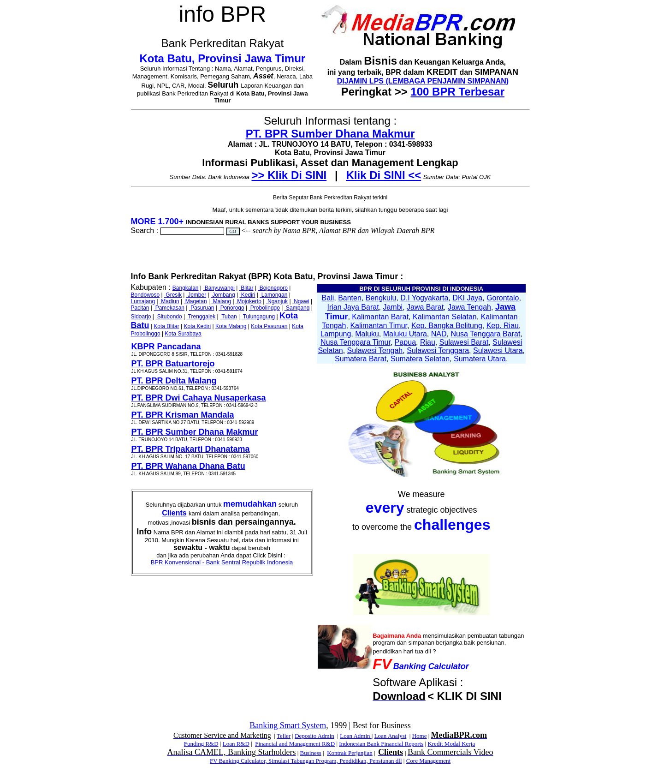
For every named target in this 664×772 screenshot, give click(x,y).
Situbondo (168, 316)
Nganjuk (277, 301)
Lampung (335, 334)
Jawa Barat (425, 307)
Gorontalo (502, 298)
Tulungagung (258, 316)
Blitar (246, 288)
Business (310, 752)
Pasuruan (201, 308)
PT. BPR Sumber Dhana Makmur (330, 133)
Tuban (228, 316)
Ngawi (300, 301)
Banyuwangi (219, 288)
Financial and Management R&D (295, 743)
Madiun (169, 301)
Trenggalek (201, 316)
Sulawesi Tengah (375, 350)
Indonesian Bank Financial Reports (381, 743)
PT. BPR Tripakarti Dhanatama (190, 449)
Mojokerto (248, 301)
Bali (328, 298)
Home (419, 735)
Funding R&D (201, 743)
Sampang (297, 308)
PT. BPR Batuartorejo (173, 363)
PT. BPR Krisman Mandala (182, 414)
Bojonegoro (273, 288)
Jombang (223, 295)
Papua (405, 342)
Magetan (195, 301)
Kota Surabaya (183, 333)
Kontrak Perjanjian (350, 752)
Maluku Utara (405, 334)
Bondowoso (145, 295)
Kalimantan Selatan (445, 317)
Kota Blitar (166, 326)
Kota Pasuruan (269, 326)
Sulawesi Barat (464, 342)
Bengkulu (381, 298)
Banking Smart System (287, 725)
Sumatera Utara (480, 359)
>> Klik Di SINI (289, 175)
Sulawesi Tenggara (438, 350)
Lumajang (143, 301)
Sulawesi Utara (498, 350)
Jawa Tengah (469, 307)
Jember (196, 295)
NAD (439, 334)
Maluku (367, 334)
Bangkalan (185, 288)
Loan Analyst (390, 735)
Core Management (428, 760)
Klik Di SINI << (383, 175)
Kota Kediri (197, 326)
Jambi (393, 307)
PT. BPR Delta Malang (174, 380)
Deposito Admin (314, 735)
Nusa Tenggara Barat (485, 334)
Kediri (247, 295)
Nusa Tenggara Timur (355, 342)
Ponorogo (231, 308)
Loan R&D (236, 743)
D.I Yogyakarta (424, 298)
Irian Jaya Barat (353, 307)
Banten (350, 298)
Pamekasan (169, 308)
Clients (174, 513)
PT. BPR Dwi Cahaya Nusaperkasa (198, 397)
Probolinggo (264, 308)
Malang (221, 301)
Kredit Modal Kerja (451, 743)
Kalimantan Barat (380, 317)
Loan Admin (356, 735)
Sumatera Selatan (420, 359)
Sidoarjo (141, 316)
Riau (427, 342)
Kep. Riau (502, 325)
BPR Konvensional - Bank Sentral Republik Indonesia (222, 562)
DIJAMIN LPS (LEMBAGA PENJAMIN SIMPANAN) (423, 81)
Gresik (173, 295)
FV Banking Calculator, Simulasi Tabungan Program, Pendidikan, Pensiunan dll (306, 760)
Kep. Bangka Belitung (446, 325)
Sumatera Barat (360, 359)
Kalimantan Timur (378, 325)
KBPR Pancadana (166, 346)
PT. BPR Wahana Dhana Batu (188, 466)
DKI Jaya (467, 298)
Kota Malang (230, 326)
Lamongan (273, 295)
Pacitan (140, 308)
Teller (283, 735)
